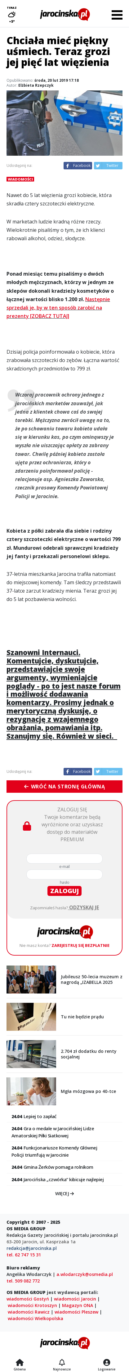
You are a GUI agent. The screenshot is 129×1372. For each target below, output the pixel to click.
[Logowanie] (106, 1363)
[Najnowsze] (62, 1363)
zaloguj (64, 891)
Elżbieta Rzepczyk (36, 85)
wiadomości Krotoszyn (32, 1305)
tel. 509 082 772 (23, 1281)
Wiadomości (20, 179)
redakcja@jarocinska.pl (32, 1248)
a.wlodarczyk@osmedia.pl (84, 1274)
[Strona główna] (20, 1363)
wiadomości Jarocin (75, 1299)
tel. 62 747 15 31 (24, 1255)
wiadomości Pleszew (76, 1312)
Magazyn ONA (77, 1305)
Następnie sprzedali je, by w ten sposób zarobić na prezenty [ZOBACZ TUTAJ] (58, 307)
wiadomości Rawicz (29, 1312)
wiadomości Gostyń (28, 1299)
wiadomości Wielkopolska (35, 1318)
